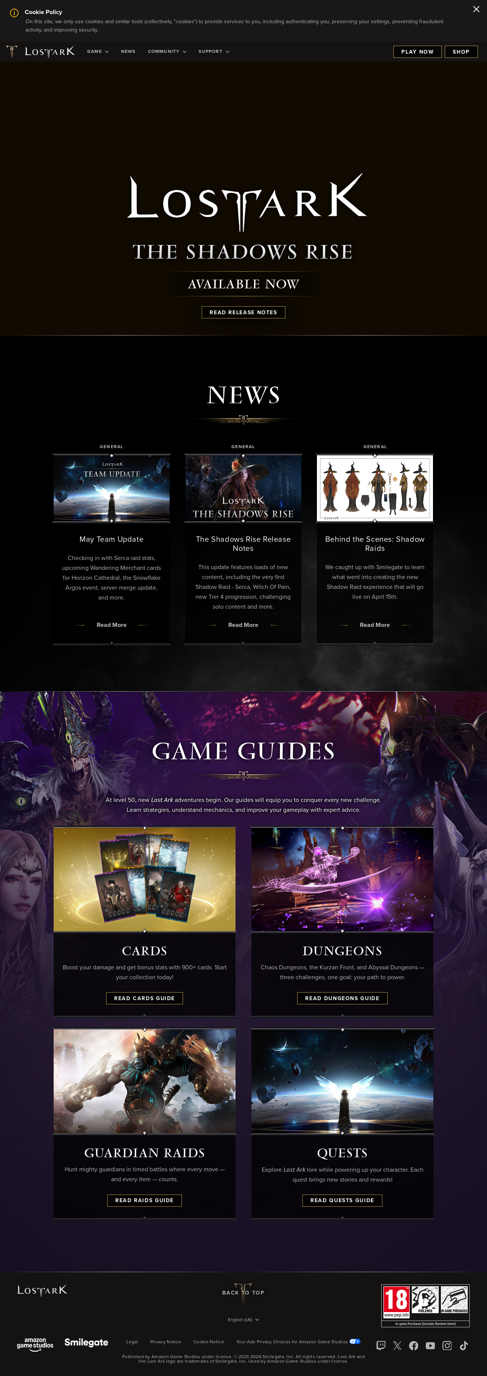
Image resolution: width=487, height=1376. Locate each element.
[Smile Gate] (86, 1345)
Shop (461, 52)
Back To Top (243, 1293)
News (128, 51)
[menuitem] (98, 52)
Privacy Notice (165, 1342)
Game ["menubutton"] (98, 51)
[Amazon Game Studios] (35, 1345)
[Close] (476, 10)
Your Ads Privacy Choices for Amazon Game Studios (298, 1342)
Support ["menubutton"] (214, 51)
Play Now (417, 52)
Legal (132, 1342)
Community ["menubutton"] (167, 51)
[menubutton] (243, 1320)
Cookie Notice (208, 1342)
